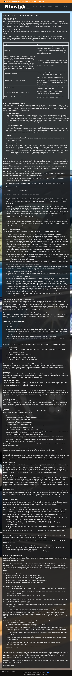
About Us (6, 671)
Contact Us (10, 671)
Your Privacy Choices (44, 672)
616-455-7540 (36, 1)
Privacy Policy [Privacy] (14, 671)
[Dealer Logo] (17, 7)
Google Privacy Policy (16, 161)
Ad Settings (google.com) (48, 550)
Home (3, 671)
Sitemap (38, 672)
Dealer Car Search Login (27, 672)
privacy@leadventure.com (22, 168)
